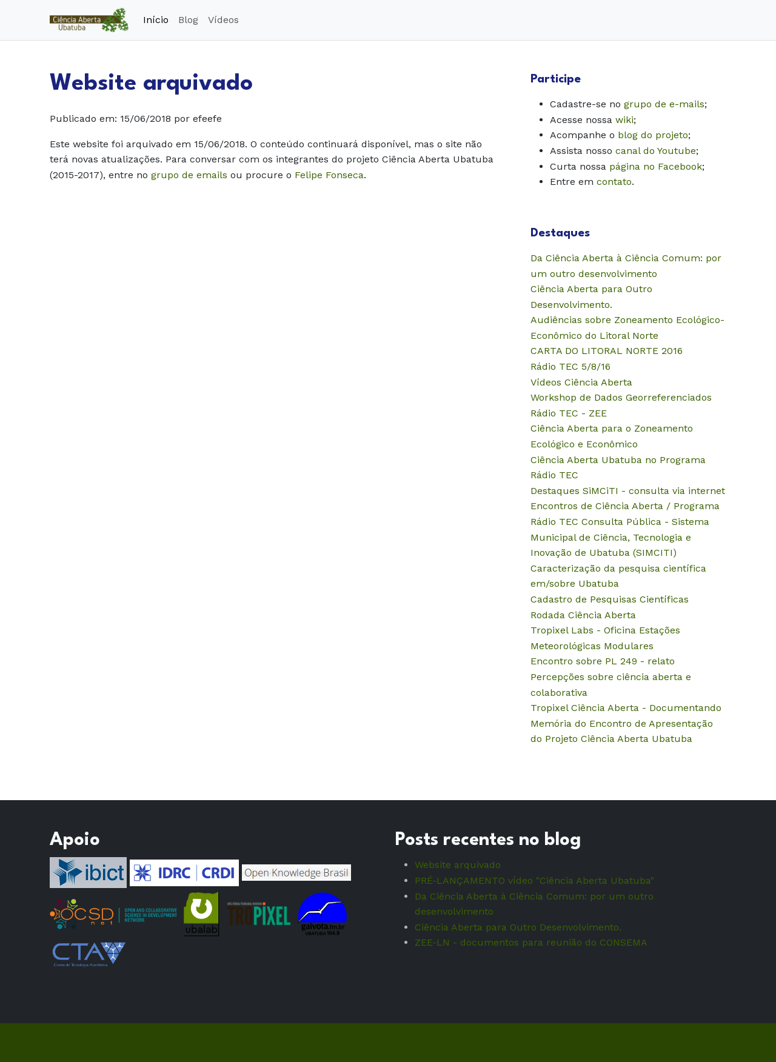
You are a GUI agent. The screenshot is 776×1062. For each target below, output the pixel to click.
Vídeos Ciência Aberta (581, 382)
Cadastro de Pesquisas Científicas (609, 599)
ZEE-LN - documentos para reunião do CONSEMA (531, 942)
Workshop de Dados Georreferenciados (621, 397)
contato (614, 181)
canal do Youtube (655, 150)
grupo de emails (189, 175)
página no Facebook (655, 166)
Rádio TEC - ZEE (568, 413)
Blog (188, 19)
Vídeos (223, 19)
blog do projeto (653, 135)
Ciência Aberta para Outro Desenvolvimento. (518, 927)
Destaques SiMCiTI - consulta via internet (627, 490)
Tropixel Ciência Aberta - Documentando (625, 707)
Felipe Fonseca (329, 175)
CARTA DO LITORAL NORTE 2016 (606, 350)
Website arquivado (458, 864)
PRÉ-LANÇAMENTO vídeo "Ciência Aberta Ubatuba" (534, 880)
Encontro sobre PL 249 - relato (602, 661)
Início (156, 19)
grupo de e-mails (664, 104)
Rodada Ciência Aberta (583, 615)
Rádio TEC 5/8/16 (570, 366)
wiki (624, 119)
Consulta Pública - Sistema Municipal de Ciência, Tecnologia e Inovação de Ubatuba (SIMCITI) (619, 537)
